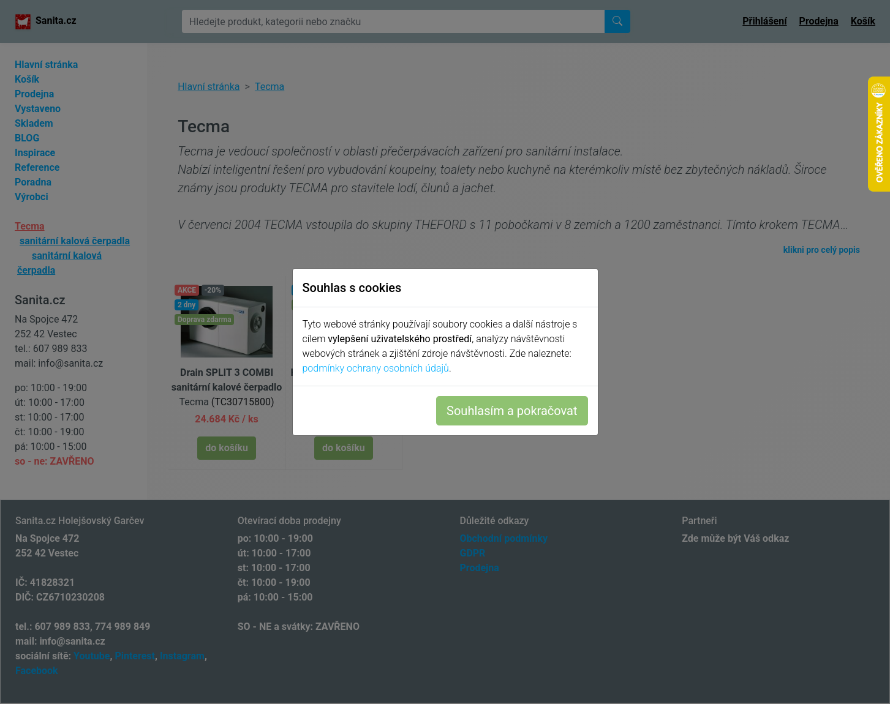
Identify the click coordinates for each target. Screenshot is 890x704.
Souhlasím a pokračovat (512, 410)
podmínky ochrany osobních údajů (376, 368)
